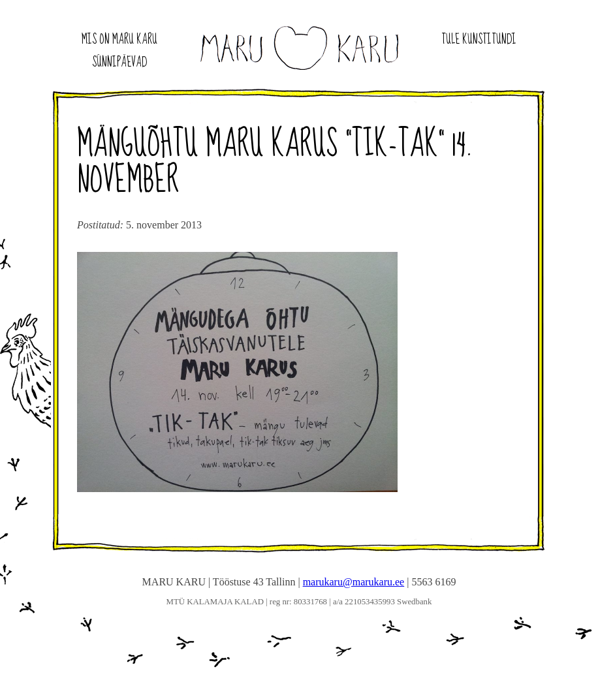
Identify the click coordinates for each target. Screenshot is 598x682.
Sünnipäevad (119, 63)
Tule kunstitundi (478, 40)
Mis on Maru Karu (119, 40)
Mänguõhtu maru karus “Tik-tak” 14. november (275, 163)
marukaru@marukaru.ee (354, 581)
